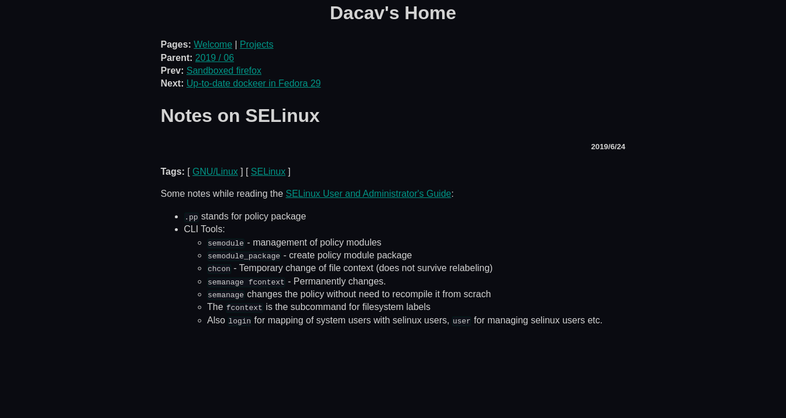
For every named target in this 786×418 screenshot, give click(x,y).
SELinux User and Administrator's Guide (368, 194)
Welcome (212, 44)
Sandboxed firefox (223, 70)
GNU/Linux (215, 171)
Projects (257, 44)
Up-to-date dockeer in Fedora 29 (253, 83)
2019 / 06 (214, 58)
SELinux (268, 171)
